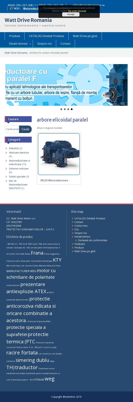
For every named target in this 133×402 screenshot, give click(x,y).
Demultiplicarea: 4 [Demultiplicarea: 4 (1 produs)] (51, 247)
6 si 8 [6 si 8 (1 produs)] (25, 244)
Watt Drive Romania (28, 20)
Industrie (14, 148)
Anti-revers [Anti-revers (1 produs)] (48, 244)
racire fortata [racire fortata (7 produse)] (22, 352)
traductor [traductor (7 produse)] (26, 367)
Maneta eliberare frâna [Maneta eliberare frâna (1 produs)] (49, 265)
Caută (25, 129)
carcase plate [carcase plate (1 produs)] (36, 247)
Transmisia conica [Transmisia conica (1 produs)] (46, 368)
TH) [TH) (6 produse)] (10, 367)
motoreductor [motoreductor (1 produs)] (13, 285)
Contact (65, 43)
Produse (14, 36)
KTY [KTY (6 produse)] (57, 259)
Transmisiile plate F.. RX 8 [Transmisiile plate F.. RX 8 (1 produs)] (22, 380)
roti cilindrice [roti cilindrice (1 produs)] (44, 354)
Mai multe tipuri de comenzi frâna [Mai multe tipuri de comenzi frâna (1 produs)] (22, 265)
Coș (76, 229)
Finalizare (79, 244)
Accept (70, 14)
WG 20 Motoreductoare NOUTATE (18, 184)
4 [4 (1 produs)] (15, 244)
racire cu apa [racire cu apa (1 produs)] (50, 347)
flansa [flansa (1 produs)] (27, 254)
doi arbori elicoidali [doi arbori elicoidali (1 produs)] (15, 254)
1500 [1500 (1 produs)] (40, 244)
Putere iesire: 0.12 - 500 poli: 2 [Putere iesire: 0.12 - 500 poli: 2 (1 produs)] (30, 347)
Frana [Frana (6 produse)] (37, 252)
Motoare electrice (19, 152)
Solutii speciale (17, 176)
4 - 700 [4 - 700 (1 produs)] (19, 244)
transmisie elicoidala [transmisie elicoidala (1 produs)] (15, 373)
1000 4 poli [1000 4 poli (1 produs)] (32, 244)
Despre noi (44, 43)
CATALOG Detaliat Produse (46, 36)
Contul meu (80, 225)
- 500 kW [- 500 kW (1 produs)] (10, 244)
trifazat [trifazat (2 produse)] (39, 379)
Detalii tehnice (18, 43)
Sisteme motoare (19, 168)
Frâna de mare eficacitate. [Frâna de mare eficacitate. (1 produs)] (18, 261)
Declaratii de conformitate (92, 240)
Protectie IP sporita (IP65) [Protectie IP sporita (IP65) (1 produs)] (39, 321)
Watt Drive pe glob (85, 36)
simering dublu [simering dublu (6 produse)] (32, 360)
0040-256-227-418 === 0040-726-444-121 (35, 5)
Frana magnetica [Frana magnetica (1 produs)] (51, 254)
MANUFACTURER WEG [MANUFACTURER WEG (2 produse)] (21, 271)
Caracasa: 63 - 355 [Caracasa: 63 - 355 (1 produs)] (22, 247)
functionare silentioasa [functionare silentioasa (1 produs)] (41, 261)
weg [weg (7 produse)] (50, 378)
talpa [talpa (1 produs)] (52, 361)
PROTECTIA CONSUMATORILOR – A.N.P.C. (30, 229)
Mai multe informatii (77, 11)
